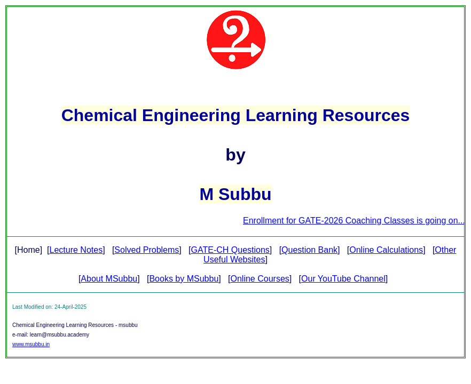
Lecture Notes (76, 249)
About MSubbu (109, 278)
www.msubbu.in (31, 344)
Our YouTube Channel (343, 278)
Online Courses (260, 278)
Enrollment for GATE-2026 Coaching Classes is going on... (357, 220)
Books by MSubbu (183, 278)
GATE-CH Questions (230, 249)
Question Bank (309, 249)
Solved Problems (146, 249)
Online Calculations (386, 249)
